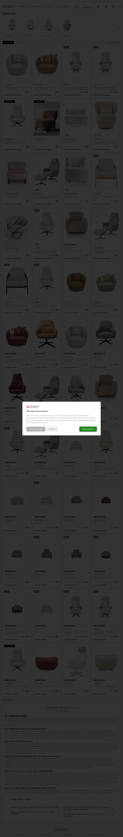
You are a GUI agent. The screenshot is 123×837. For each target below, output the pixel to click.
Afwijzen (52, 429)
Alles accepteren (88, 429)
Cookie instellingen (35, 429)
